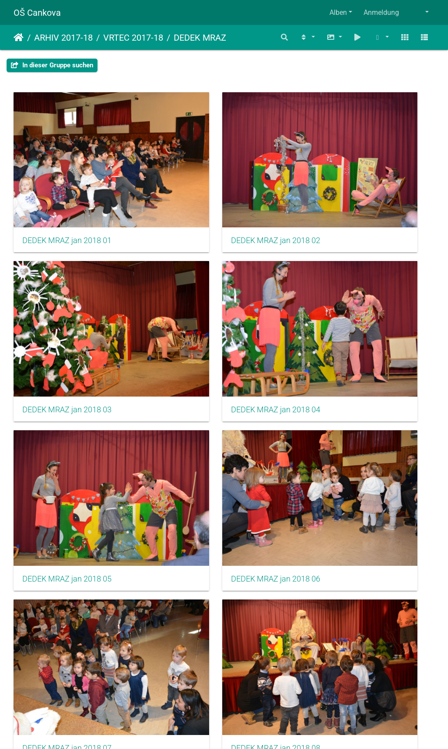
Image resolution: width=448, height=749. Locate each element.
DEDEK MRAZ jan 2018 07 (67, 446)
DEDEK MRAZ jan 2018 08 (211, 446)
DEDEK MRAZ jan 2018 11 (211, 571)
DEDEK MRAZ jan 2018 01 (67, 196)
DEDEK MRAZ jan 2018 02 (211, 196)
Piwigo (242, 730)
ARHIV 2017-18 (63, 37)
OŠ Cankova (37, 12)
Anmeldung (381, 12)
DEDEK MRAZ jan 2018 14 (211, 696)
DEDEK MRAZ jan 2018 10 (67, 571)
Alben (338, 12)
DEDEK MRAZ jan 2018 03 (356, 196)
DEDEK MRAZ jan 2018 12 (356, 571)
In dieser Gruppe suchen (52, 65)
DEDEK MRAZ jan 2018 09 (356, 446)
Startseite (19, 37)
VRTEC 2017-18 (133, 37)
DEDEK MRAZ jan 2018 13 (67, 696)
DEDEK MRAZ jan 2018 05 (211, 321)
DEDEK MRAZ (200, 37)
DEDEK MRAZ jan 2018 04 (67, 321)
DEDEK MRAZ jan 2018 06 (356, 321)
